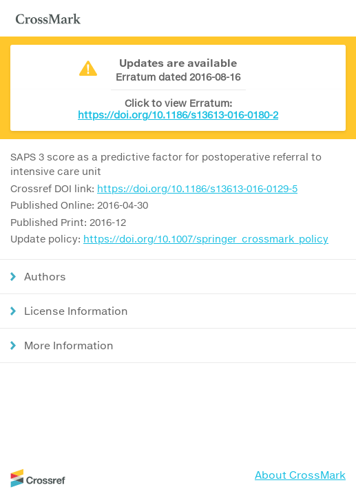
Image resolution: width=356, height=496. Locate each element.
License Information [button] (76, 310)
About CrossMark (300, 474)
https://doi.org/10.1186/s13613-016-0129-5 (197, 188)
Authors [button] (45, 276)
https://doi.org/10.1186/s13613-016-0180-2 (178, 115)
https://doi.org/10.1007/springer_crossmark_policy (205, 239)
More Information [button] (69, 345)
